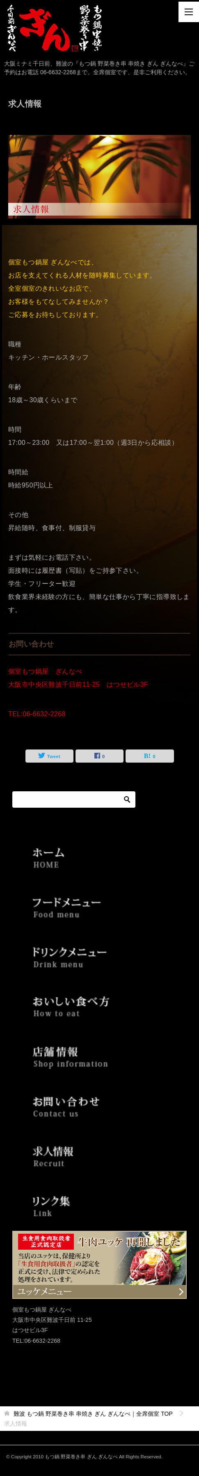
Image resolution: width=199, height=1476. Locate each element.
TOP (93, 1413)
